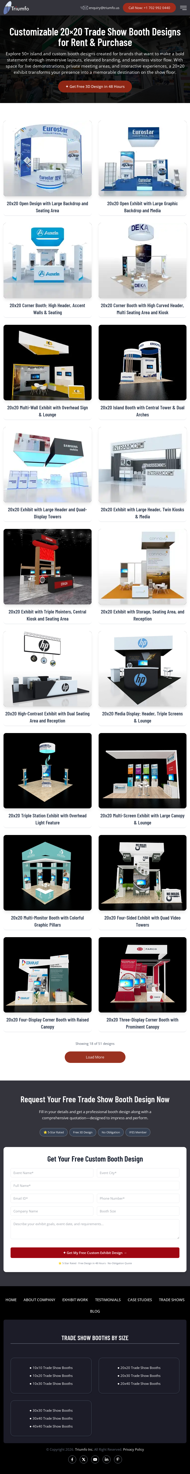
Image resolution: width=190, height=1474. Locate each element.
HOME (11, 1299)
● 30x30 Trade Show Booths (51, 1410)
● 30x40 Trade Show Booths (51, 1418)
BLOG (95, 1311)
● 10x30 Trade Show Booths (51, 1383)
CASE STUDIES (140, 1299)
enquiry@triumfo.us (99, 8)
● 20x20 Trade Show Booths (138, 1367)
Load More (95, 1057)
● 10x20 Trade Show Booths (51, 1375)
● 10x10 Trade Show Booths (51, 1367)
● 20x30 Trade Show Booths (138, 1375)
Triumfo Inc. (84, 1449)
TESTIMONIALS (108, 1299)
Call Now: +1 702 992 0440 (149, 8)
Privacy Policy (133, 1449)
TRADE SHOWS (171, 1299)
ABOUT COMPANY (39, 1299)
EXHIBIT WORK (75, 1299)
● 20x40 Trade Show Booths (138, 1383)
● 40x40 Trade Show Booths (51, 1426)
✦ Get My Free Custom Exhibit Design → (95, 1252)
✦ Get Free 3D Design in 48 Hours (95, 86)
